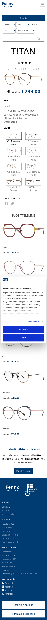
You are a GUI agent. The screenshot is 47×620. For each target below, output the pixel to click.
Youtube (7, 590)
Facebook (7, 583)
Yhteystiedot (7, 562)
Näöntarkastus (8, 524)
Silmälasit (6, 507)
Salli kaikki (23, 329)
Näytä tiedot (33, 321)
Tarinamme (6, 551)
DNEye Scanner (8, 538)
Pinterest (7, 593)
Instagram (7, 586)
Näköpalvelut (7, 531)
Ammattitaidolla (8, 555)
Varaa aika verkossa (23, 613)
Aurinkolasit (7, 510)
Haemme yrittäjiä (9, 559)
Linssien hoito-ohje (10, 535)
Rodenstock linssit (9, 514)
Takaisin (23, 18)
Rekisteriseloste (8, 566)
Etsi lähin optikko (23, 471)
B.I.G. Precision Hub (10, 542)
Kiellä (23, 338)
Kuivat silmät (7, 527)
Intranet (5, 570)
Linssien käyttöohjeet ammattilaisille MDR (19, 573)
